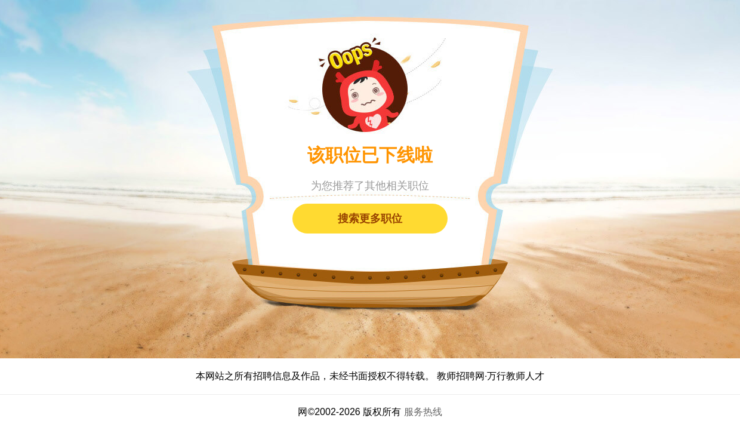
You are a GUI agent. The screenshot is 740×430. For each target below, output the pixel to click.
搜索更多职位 (370, 219)
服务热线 (423, 412)
